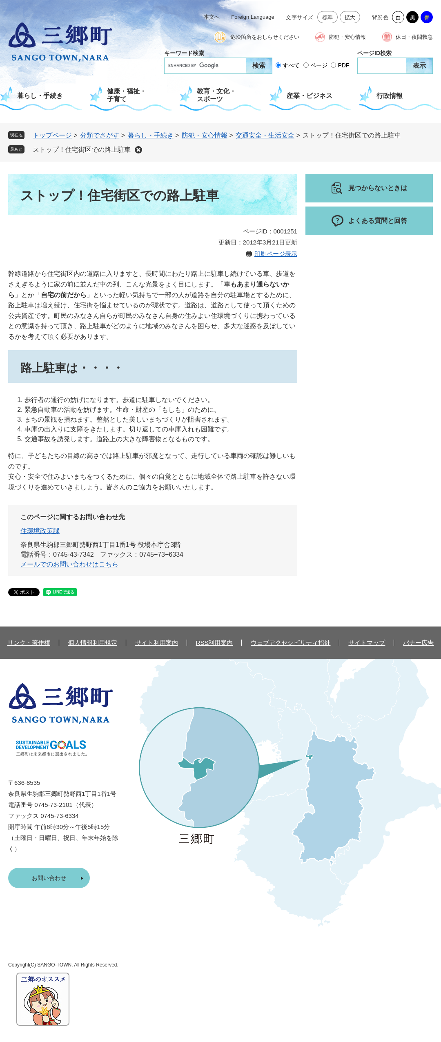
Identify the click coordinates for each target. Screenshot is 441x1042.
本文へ (212, 17)
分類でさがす (99, 135)
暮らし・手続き (40, 95)
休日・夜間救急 (414, 37)
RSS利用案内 (214, 642)
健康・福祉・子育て (126, 95)
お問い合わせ (49, 878)
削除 (138, 149)
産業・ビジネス (309, 95)
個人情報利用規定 (92, 642)
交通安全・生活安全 (265, 135)
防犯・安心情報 (347, 37)
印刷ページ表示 (275, 253)
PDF (343, 65)
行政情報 (389, 95)
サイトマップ (366, 642)
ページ (318, 65)
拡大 (350, 17)
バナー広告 (418, 642)
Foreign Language (252, 17)
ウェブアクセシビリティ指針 (290, 642)
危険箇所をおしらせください (264, 37)
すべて (291, 65)
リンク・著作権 (28, 642)
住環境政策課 (40, 530)
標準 (327, 17)
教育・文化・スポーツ (216, 95)
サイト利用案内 (156, 642)
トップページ (52, 135)
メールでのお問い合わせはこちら (69, 564)
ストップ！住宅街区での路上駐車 (82, 149)
